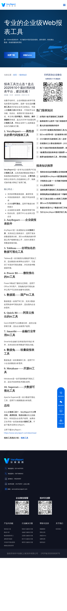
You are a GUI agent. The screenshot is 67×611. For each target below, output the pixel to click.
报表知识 (23, 75)
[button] (64, 5)
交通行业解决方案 (27, 536)
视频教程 (42, 529)
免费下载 (11, 55)
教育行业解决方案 (27, 542)
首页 (15, 75)
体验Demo (27, 55)
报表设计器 (7, 529)
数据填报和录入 (9, 536)
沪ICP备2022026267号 (50, 553)
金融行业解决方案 (27, 532)
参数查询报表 (8, 539)
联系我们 (58, 529)
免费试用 (42, 539)
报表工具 (24, 438)
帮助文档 (42, 532)
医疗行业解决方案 (27, 539)
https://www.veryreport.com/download (20, 433)
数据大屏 (7, 532)
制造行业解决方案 (27, 529)
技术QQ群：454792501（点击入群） (19, 484)
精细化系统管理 (9, 546)
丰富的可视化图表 (9, 542)
